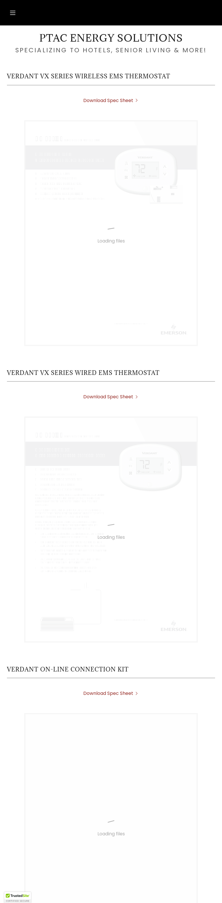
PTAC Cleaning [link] (107, 888)
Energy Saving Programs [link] (51, 888)
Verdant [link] (179, 877)
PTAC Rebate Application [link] (65, 877)
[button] (12, 12)
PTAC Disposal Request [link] (132, 877)
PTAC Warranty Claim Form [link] (167, 888)
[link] (111, 40)
